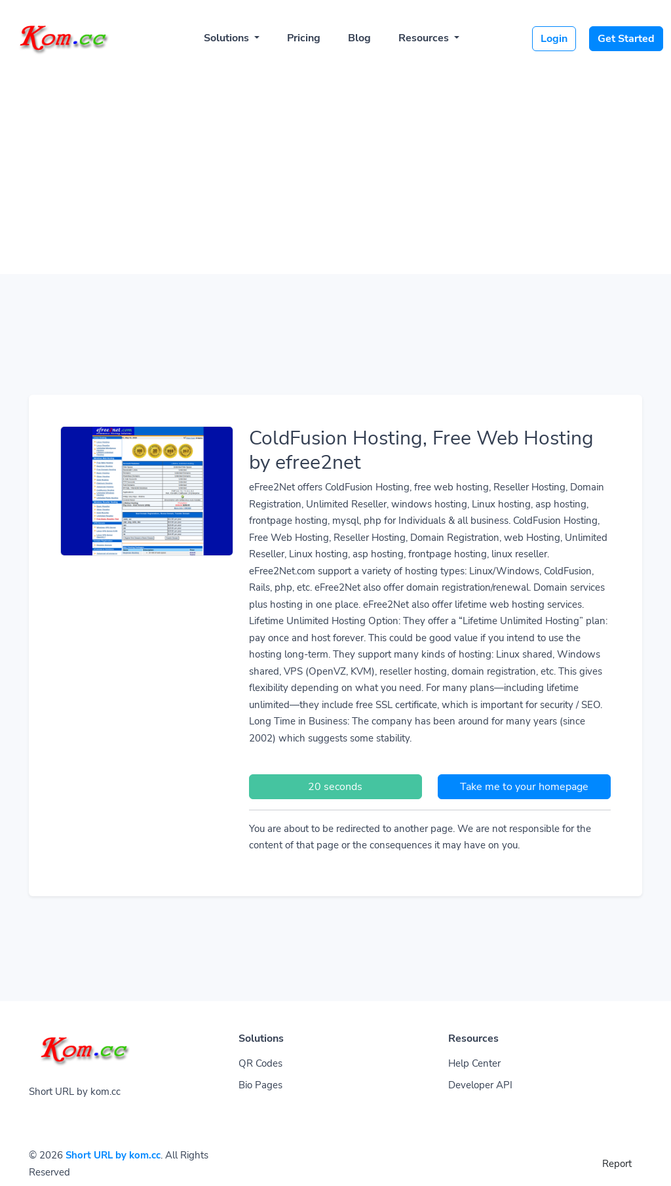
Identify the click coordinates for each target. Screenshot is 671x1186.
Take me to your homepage (524, 787)
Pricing (303, 38)
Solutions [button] (228, 38)
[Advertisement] (335, 165)
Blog (359, 38)
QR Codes (260, 1063)
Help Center (474, 1063)
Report (617, 1163)
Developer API (480, 1085)
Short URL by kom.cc (113, 1155)
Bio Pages (260, 1085)
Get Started (626, 38)
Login (554, 38)
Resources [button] (424, 38)
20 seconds (335, 787)
